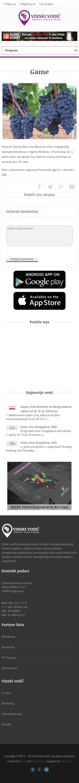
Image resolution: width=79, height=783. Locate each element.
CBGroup (66, 761)
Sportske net (9, 668)
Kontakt (6, 724)
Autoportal (8, 647)
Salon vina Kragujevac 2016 (38, 427)
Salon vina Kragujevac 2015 (38, 443)
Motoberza (8, 636)
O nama (6, 693)
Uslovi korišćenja (12, 714)
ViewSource (39, 761)
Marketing (8, 703)
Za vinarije (47, 4)
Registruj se (28, 4)
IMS (23, 761)
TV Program (9, 657)
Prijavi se (10, 4)
